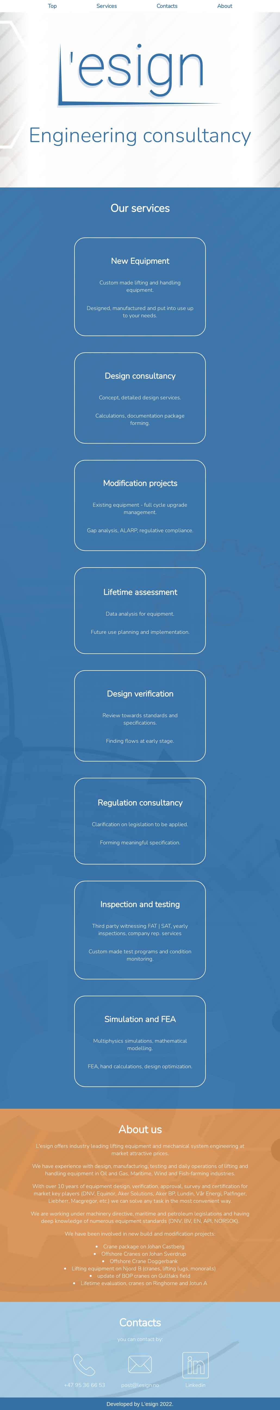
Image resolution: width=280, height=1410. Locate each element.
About (224, 6)
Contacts (167, 6)
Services (107, 6)
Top (52, 6)
